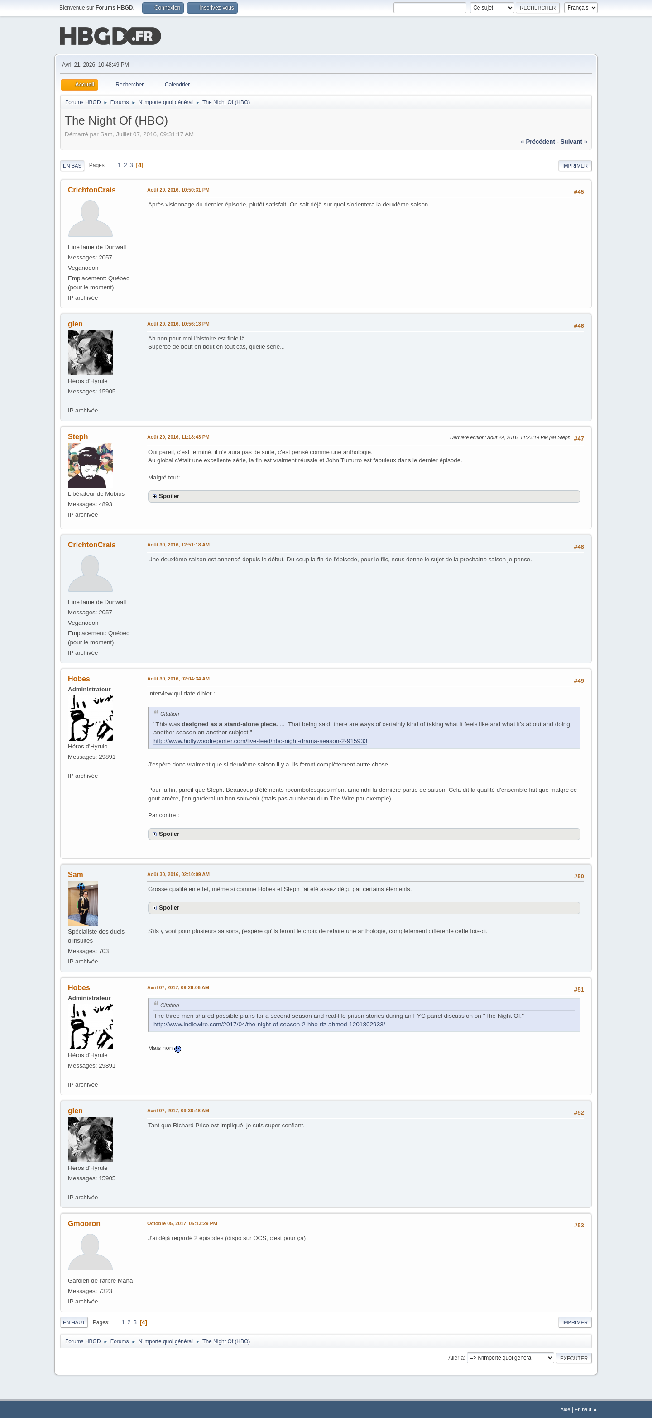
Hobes (79, 678)
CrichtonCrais (92, 189)
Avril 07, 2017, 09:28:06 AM (178, 986)
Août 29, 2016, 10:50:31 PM (178, 189)
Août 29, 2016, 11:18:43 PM (178, 436)
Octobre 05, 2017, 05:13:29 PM (182, 1222)
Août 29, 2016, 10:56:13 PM (178, 323)
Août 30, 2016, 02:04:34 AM (178, 677)
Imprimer (575, 165)
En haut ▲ (586, 1408)
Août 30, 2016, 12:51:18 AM (178, 543)
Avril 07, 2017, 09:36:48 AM (178, 1109)
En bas (72, 165)
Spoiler (169, 495)
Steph (78, 436)
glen (75, 323)
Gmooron (84, 1222)
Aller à (456, 1357)
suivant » (574, 140)
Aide (565, 1408)
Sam (75, 873)
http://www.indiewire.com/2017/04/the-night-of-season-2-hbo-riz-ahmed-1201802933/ (269, 1023)
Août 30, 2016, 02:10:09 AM (178, 873)
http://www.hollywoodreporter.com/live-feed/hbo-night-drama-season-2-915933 (260, 740)
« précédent (538, 140)
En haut (74, 1321)
